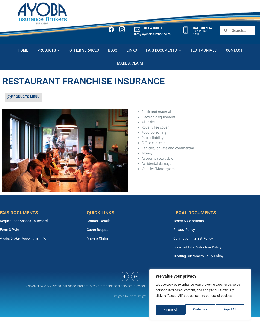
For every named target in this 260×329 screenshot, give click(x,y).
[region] (200, 295)
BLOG (112, 50)
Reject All (201, 310)
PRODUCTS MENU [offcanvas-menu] (23, 97)
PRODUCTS (48, 50)
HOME (23, 50)
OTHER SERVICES (84, 50)
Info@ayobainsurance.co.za (152, 34)
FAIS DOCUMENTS (163, 50)
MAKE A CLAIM (130, 63)
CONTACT (234, 50)
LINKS (132, 50)
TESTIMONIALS (203, 50)
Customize (170, 310)
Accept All (230, 310)
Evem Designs (138, 296)
